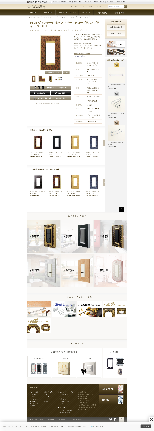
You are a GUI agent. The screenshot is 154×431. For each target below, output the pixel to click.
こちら (91, 426)
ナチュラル (35, 403)
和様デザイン (63, 399)
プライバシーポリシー (77, 419)
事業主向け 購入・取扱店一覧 (88, 405)
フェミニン (35, 405)
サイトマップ (101, 6)
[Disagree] (151, 419)
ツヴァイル (62, 397)
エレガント (35, 394)
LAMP (47, 394)
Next (104, 143)
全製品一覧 (83, 392)
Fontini (47, 401)
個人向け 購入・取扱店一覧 (88, 407)
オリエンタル (35, 399)
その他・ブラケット (64, 412)
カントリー (35, 401)
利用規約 (62, 419)
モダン (33, 397)
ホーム (33, 17)
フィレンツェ (63, 403)
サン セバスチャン (64, 401)
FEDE (37, 17)
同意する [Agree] (146, 426)
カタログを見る (80, 56)
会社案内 (51, 419)
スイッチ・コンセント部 (65, 410)
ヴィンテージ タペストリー (47, 17)
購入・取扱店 (83, 402)
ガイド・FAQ (89, 6)
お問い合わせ (83, 398)
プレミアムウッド (64, 394)
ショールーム (83, 396)
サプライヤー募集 (37, 419)
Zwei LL (48, 397)
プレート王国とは (74, 6)
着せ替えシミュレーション (87, 394)
